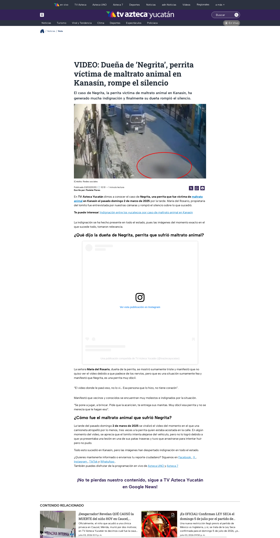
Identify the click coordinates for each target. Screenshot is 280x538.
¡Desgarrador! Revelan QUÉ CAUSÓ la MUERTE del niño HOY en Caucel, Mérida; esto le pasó (106, 516)
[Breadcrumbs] (43, 31)
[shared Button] (197, 188)
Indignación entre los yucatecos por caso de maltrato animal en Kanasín (146, 212)
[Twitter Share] (191, 188)
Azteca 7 (172, 466)
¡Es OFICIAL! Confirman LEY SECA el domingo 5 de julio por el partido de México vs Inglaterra (207, 516)
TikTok (93, 461)
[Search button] (236, 15)
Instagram (81, 461)
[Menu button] (54, 15)
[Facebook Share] (202, 188)
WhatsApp (107, 461)
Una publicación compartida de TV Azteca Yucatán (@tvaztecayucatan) (140, 358)
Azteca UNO (156, 466)
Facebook (185, 457)
